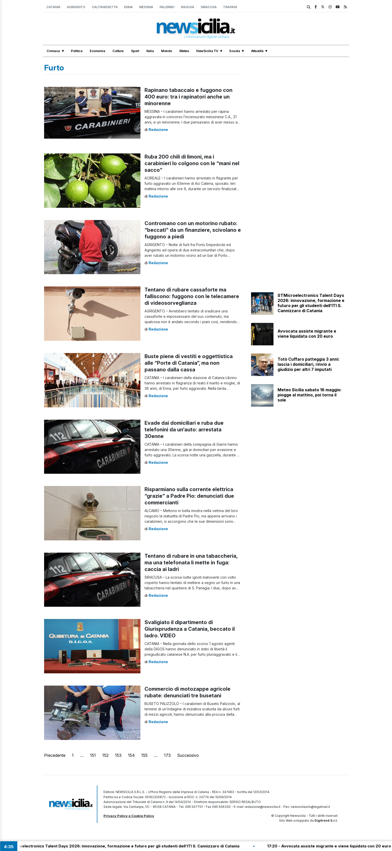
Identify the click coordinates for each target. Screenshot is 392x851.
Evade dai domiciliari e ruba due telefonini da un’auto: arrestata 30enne (184, 429)
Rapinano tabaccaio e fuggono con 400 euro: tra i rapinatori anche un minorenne (188, 96)
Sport (135, 51)
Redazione (158, 129)
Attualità (257, 51)
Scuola (234, 51)
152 (105, 755)
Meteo (184, 51)
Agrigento (76, 7)
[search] (308, 7)
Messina (146, 7)
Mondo (166, 51)
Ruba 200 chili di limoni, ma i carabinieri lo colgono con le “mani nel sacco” (192, 163)
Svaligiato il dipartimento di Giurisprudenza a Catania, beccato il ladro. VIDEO (190, 629)
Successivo (188, 755)
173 (167, 755)
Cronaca (53, 51)
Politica (76, 51)
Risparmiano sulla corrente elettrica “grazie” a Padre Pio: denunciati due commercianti (189, 496)
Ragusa (187, 7)
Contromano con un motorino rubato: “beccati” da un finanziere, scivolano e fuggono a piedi (193, 230)
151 (93, 755)
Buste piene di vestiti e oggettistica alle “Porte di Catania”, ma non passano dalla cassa (189, 363)
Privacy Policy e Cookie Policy (128, 816)
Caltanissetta (105, 7)
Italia (150, 51)
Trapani (230, 7)
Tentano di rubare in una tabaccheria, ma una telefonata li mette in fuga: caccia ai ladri (191, 562)
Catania (53, 7)
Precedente (55, 755)
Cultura (118, 51)
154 (131, 755)
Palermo (167, 7)
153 (118, 755)
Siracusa (209, 7)
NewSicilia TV (207, 51)
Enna (128, 7)
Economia (97, 51)
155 (144, 755)
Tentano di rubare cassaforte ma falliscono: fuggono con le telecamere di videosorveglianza (192, 296)
